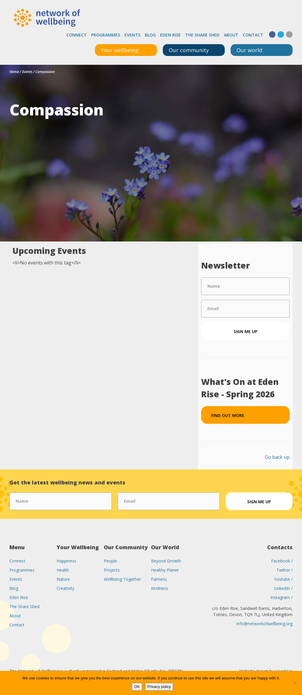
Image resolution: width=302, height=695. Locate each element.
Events (132, 35)
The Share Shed (202, 35)
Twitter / (284, 570)
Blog (150, 35)
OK (137, 686)
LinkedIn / (283, 588)
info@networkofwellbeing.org (265, 623)
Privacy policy (159, 686)
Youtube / (283, 579)
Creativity (65, 588)
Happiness (66, 561)
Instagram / (281, 597)
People (110, 561)
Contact (253, 35)
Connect (76, 35)
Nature (63, 579)
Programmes (105, 35)
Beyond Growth (166, 561)
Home (14, 71)
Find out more (227, 415)
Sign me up (245, 331)
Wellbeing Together (122, 579)
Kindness (159, 588)
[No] (295, 683)
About (231, 35)
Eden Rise (170, 35)
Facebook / (282, 561)
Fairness (159, 579)
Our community (189, 50)
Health (63, 570)
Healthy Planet (165, 570)
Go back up (277, 457)
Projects (112, 570)
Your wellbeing (120, 50)
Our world (249, 50)
